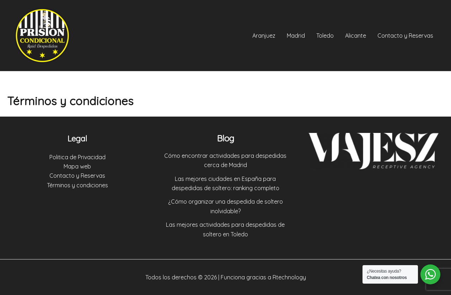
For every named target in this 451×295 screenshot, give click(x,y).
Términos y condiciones (77, 185)
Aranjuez (263, 35)
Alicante (355, 35)
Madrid (296, 35)
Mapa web (77, 166)
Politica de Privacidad (77, 157)
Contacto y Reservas (405, 35)
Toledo (325, 35)
